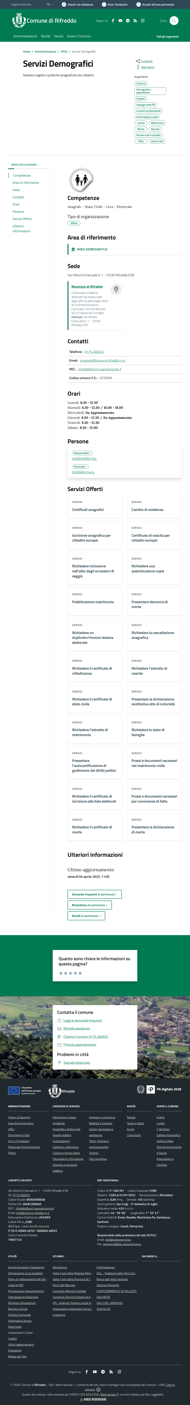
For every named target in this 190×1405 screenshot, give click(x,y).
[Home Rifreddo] (46, 20)
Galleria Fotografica (168, 1135)
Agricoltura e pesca (64, 1117)
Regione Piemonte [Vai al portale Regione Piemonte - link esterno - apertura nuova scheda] (21, 4)
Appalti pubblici (62, 1135)
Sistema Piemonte (107, 1285)
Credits (12, 1338)
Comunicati (134, 1135)
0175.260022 (94, 351)
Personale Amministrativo (24, 1147)
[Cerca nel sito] (174, 20)
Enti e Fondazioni (18, 1141)
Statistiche (15, 1350)
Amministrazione (45, 51)
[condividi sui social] (143, 61)
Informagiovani (105, 1267)
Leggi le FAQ (16, 1285)
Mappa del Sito (17, 1356)
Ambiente (59, 1123)
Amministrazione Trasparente (26, 1267)
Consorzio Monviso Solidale (69, 1291)
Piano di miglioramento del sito (27, 1279)
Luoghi (161, 1123)
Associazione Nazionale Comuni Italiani (77, 1309)
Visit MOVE (103, 1297)
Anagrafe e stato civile (66, 1129)
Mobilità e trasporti (100, 1123)
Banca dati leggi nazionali (112, 1279)
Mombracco (60, 1267)
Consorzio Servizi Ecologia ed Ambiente (77, 1297)
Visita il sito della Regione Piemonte (75, 1273)
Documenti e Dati (19, 1135)
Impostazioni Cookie (20, 1332)
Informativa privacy (20, 1320)
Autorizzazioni (61, 1141)
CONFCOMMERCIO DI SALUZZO (116, 1291)
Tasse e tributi (135, 1123)
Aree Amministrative (21, 1123)
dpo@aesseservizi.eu (118, 1239)
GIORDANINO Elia (84, 458)
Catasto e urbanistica (66, 1147)
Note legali (15, 1326)
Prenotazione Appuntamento (26, 1291)
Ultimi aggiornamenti (21, 1344)
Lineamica (59, 1315)
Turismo (93, 1153)
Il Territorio (163, 1129)
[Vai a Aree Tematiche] (114, 4)
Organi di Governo (19, 1117)
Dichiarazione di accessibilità (25, 1273)
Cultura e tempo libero (66, 1153)
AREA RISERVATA (92, 1399)
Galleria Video (165, 1141)
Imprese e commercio (102, 1117)
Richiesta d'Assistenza (21, 1303)
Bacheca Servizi (17, 1309)
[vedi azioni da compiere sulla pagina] (144, 67)
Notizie (131, 1117)
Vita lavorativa (98, 1159)
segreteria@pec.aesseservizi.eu (122, 1244)
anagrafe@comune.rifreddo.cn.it (102, 360)
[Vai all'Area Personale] (155, 4)
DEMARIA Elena (83, 472)
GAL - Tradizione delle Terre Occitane (119, 1273)
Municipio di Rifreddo (87, 286)
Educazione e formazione (68, 1159)
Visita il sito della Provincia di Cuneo (74, 1279)
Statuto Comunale (19, 1315)
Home (26, 51)
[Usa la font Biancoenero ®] (77, 4)
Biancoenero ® (110, 1394)
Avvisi (130, 1129)
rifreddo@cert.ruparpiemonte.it (99, 369)
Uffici (64, 51)
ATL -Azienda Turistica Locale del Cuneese (78, 1303)
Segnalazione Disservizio (23, 1297)
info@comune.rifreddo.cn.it (32, 1213)
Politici (12, 1153)
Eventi (161, 1117)
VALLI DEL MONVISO (109, 1303)
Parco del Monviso (64, 1285)
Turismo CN (103, 1309)
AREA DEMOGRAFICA (89, 249)
